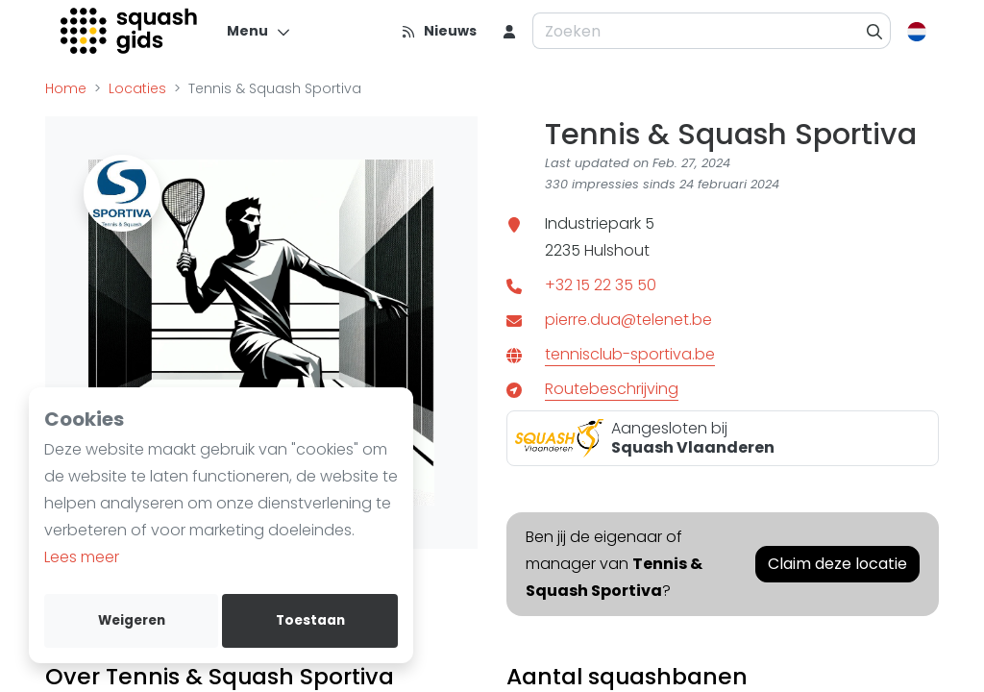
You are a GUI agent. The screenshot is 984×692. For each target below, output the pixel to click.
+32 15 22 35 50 (600, 285)
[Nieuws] (438, 31)
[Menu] (259, 31)
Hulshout (617, 250)
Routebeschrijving (611, 389)
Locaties (137, 88)
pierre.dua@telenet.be (628, 320)
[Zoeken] (875, 30)
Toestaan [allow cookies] (310, 620)
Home (65, 88)
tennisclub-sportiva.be (630, 354)
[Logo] (130, 31)
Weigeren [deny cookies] (131, 620)
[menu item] (509, 31)
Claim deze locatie (837, 564)
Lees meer (81, 557)
